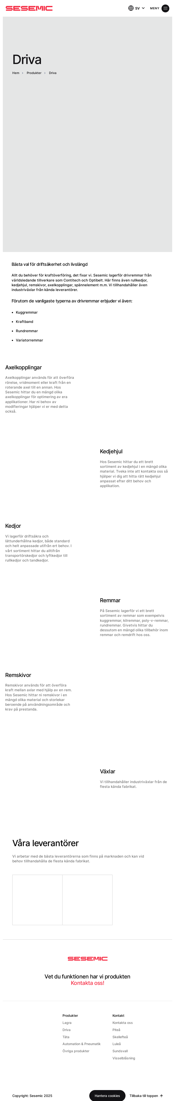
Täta (66, 1037)
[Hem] (29, 8)
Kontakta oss (122, 1023)
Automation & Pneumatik (82, 1044)
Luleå (116, 1044)
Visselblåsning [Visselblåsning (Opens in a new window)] (123, 1058)
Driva (67, 1030)
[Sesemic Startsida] (88, 959)
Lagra (67, 1023)
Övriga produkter (76, 1051)
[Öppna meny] (159, 8)
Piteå (116, 1030)
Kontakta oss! (87, 983)
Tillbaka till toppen (144, 1096)
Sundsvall (120, 1051)
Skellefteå (120, 1037)
